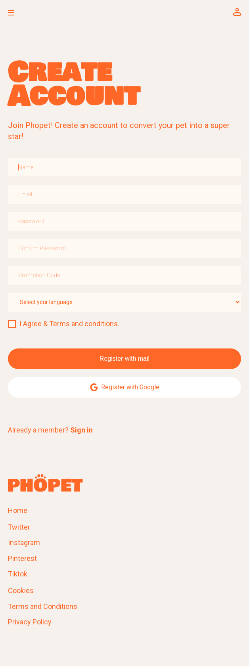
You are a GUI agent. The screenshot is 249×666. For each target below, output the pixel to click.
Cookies (21, 590)
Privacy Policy (30, 622)
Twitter (19, 527)
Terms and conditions (83, 324)
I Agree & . (69, 324)
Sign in (81, 430)
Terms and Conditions (42, 606)
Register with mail (124, 358)
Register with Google (124, 387)
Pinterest (22, 558)
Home (17, 510)
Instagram (24, 542)
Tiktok (17, 574)
